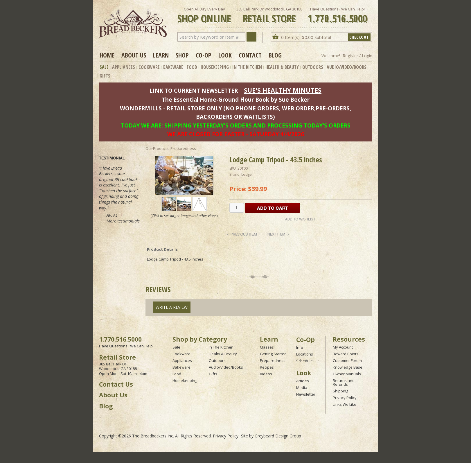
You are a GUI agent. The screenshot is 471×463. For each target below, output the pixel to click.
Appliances (123, 67)
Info (299, 347)
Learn (161, 55)
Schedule (304, 360)
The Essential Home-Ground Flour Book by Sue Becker (236, 99)
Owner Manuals (347, 373)
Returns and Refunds (344, 382)
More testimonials (123, 221)
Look (225, 55)
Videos (266, 373)
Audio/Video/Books (346, 67)
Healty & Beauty (223, 353)
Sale (104, 67)
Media (301, 387)
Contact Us (116, 384)
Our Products (157, 148)
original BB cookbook (118, 179)
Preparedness (272, 360)
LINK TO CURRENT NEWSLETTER (194, 90)
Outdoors (312, 67)
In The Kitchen (247, 67)
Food (192, 67)
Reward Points (345, 353)
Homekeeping (184, 380)
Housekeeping (215, 67)
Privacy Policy (345, 397)
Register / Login (357, 55)
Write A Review (172, 307)
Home (107, 55)
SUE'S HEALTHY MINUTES (282, 90)
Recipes (267, 367)
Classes (267, 347)
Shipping (340, 391)
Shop (182, 55)
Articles (302, 380)
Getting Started (273, 353)
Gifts (105, 76)
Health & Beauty (282, 67)
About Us (133, 55)
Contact (250, 55)
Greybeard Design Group (278, 436)
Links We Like (344, 404)
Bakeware (173, 67)
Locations (304, 354)
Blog (275, 55)
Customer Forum (347, 360)
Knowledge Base (347, 367)
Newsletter (305, 394)
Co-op (203, 55)
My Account (343, 347)
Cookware (149, 67)
